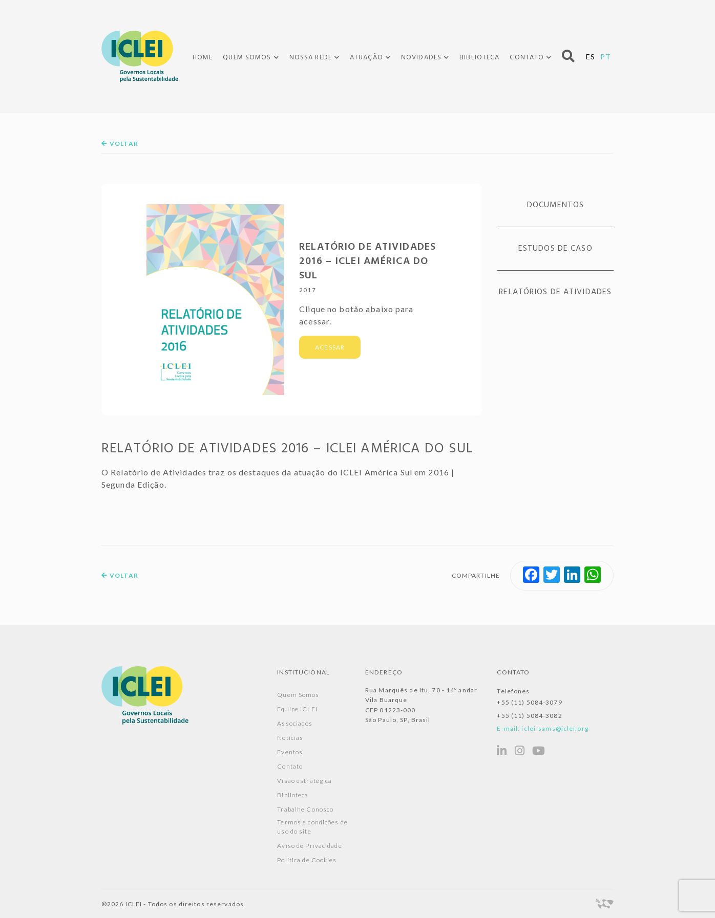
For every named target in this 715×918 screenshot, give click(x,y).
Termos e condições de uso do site (312, 826)
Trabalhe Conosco (305, 809)
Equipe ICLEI (297, 709)
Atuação (366, 58)
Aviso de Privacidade (309, 845)
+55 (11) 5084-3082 (529, 715)
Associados (294, 723)
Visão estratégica (304, 780)
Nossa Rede (310, 58)
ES (590, 56)
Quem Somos (247, 58)
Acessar (330, 347)
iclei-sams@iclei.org (554, 728)
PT (605, 56)
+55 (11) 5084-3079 (529, 702)
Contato (527, 58)
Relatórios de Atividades (555, 292)
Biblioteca (479, 57)
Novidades (421, 58)
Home (203, 57)
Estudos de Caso (555, 248)
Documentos (555, 205)
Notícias (290, 737)
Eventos (290, 752)
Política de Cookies (307, 860)
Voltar (119, 143)
